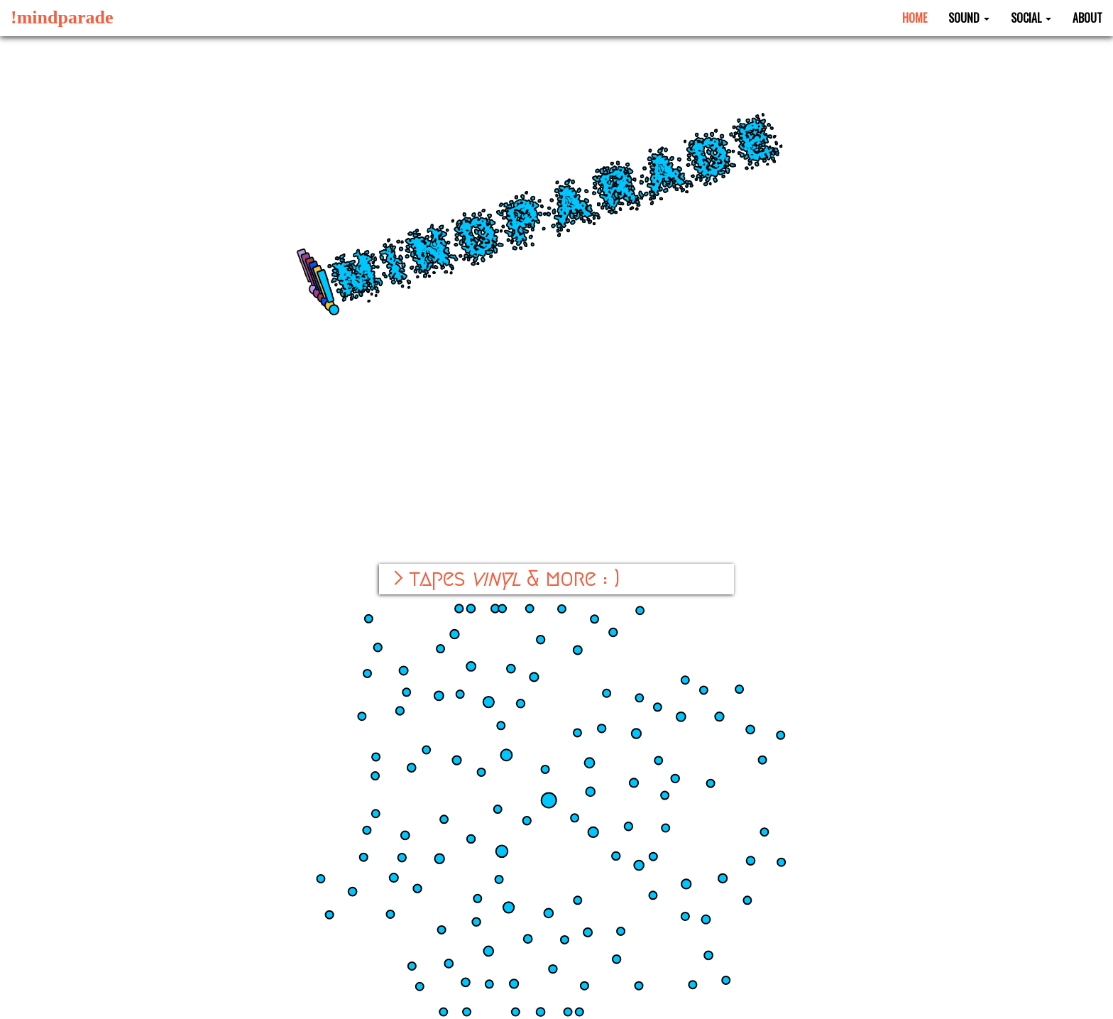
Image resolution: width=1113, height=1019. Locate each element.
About (1087, 17)
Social (1031, 17)
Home (914, 17)
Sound (968, 17)
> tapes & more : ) (506, 578)
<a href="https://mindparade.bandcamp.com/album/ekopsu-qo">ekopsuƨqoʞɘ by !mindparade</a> (557, 496)
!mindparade (62, 17)
